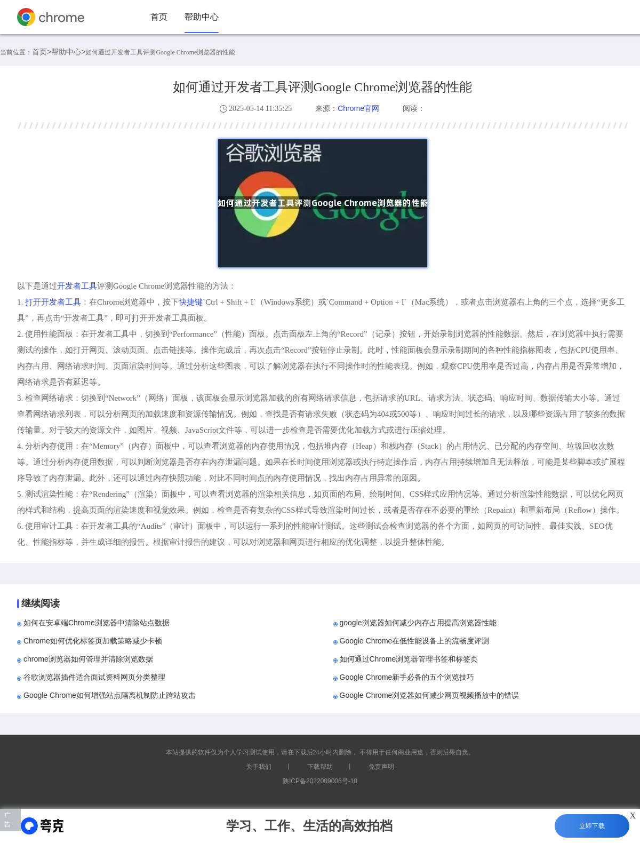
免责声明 (381, 766)
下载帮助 (320, 766)
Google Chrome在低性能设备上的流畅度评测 (415, 641)
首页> (41, 51)
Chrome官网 (358, 108)
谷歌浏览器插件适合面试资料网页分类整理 (94, 677)
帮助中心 (202, 16)
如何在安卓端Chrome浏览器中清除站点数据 (96, 622)
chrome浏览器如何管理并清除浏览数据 (88, 659)
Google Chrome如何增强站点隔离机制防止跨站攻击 (109, 695)
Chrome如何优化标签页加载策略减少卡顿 (92, 641)
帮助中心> (68, 51)
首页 (158, 16)
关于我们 (258, 766)
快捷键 (191, 301)
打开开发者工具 (53, 301)
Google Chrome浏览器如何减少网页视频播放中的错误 (429, 695)
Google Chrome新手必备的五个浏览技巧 (407, 677)
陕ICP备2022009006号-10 (320, 781)
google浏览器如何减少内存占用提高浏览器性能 (418, 622)
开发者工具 (77, 285)
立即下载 (592, 826)
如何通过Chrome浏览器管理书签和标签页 (409, 659)
